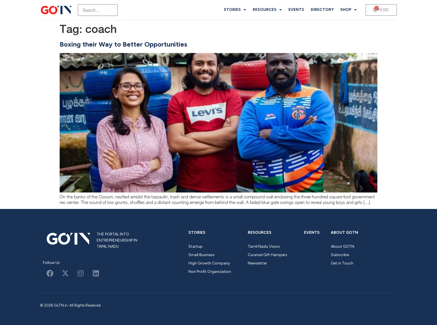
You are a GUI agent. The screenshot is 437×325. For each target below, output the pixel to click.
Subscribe (340, 254)
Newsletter (257, 263)
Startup (195, 246)
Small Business (201, 254)
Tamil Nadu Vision (264, 246)
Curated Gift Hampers (267, 254)
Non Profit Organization (209, 271)
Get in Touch (342, 263)
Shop (348, 10)
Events (296, 9)
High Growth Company (209, 263)
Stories (235, 10)
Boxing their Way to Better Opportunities (123, 44)
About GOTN (344, 232)
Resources (267, 10)
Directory (322, 9)
